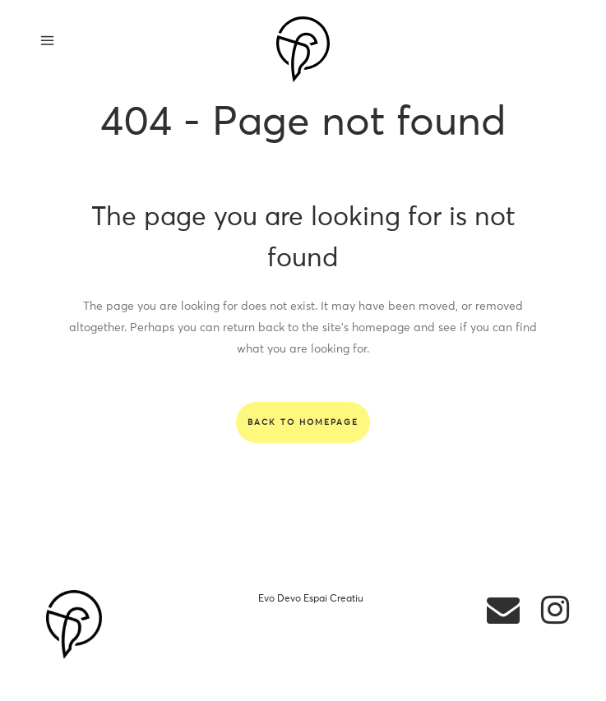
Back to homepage (303, 422)
